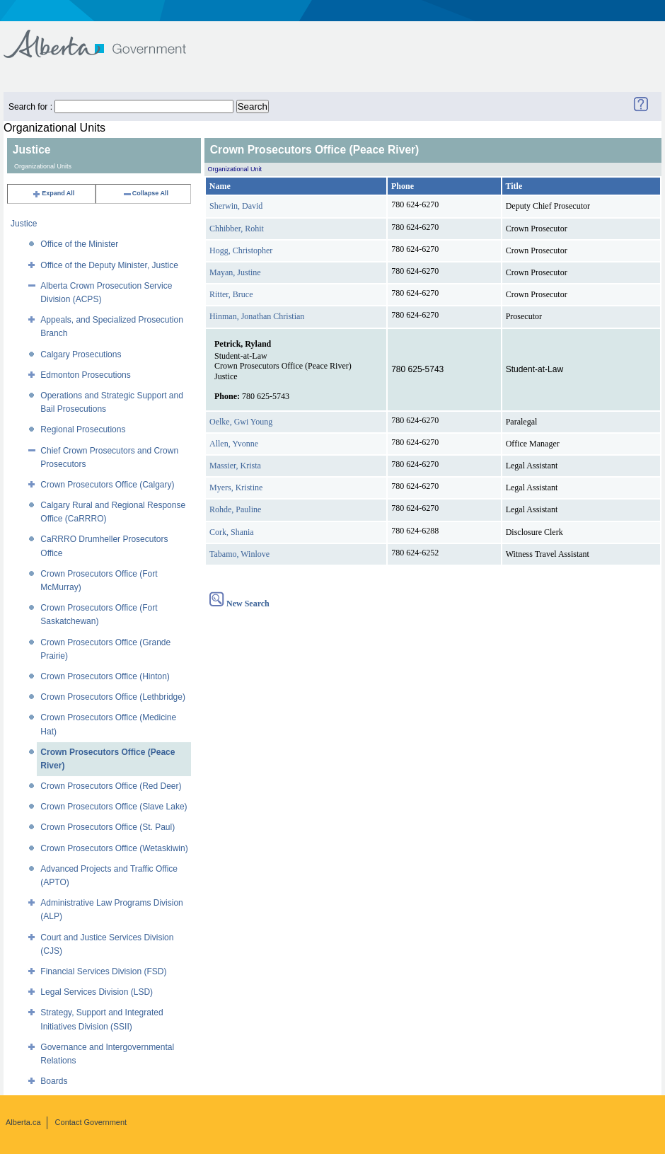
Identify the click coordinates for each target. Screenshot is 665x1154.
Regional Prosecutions (82, 429)
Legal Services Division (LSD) (96, 992)
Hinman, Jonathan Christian (256, 316)
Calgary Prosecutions (80, 354)
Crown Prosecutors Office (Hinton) (105, 676)
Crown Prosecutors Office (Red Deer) (110, 786)
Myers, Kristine (235, 487)
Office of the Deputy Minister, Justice (109, 265)
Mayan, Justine (235, 272)
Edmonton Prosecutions (85, 375)
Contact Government (91, 1122)
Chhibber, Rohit (236, 228)
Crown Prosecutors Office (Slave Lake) (113, 807)
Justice (24, 224)
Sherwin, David (235, 206)
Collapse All (145, 193)
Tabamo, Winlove (239, 554)
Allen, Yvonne (233, 444)
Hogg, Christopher (240, 250)
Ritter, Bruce (231, 294)
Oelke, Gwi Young (240, 422)
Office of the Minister (79, 244)
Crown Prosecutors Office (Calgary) (107, 485)
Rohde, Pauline (235, 509)
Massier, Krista (235, 466)
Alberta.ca (23, 1122)
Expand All (53, 193)
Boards (53, 1081)
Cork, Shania (231, 532)
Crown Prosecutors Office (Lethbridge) (112, 697)
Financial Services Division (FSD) (103, 971)
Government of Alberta (106, 37)
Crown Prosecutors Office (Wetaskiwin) (113, 848)
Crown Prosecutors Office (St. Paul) (107, 827)
